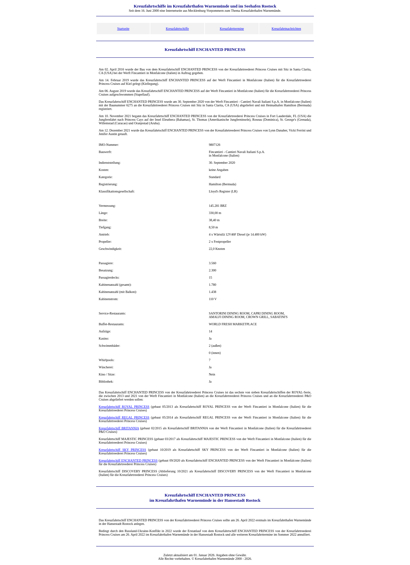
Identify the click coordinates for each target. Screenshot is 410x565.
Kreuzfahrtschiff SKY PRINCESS (122, 449)
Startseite (123, 28)
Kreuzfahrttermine (232, 28)
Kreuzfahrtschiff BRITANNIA (119, 428)
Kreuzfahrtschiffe (177, 28)
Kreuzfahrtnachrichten (286, 28)
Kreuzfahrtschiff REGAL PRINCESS (124, 417)
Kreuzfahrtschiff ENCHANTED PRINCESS (128, 460)
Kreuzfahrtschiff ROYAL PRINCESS (124, 406)
